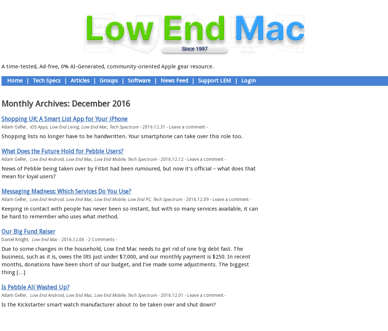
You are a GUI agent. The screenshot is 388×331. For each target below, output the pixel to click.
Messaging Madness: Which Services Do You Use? (66, 191)
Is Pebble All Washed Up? (35, 287)
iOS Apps (38, 127)
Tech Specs (47, 80)
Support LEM (214, 80)
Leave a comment (187, 127)
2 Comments (101, 239)
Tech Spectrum (124, 127)
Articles (80, 80)
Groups (109, 80)
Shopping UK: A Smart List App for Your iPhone (64, 119)
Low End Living (64, 127)
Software (139, 80)
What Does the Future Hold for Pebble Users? (62, 151)
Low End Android (47, 159)
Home (15, 80)
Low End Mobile (109, 159)
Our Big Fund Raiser (28, 231)
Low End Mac (94, 127)
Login (248, 80)
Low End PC (139, 199)
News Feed (174, 80)
